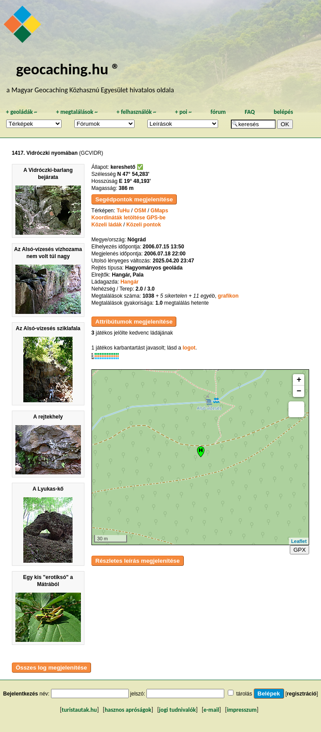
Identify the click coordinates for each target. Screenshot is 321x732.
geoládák (21, 112)
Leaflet (298, 541)
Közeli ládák (106, 225)
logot (188, 348)
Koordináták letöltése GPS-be (128, 218)
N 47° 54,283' (133, 174)
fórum (218, 112)
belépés (283, 112)
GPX (299, 549)
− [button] (298, 391)
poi (183, 112)
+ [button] (298, 380)
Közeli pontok (143, 225)
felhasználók (136, 112)
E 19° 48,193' (135, 181)
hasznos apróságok (128, 710)
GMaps (159, 211)
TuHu (123, 211)
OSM (140, 211)
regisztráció (301, 694)
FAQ (249, 112)
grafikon (228, 296)
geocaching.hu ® (68, 68)
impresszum (242, 710)
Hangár (129, 282)
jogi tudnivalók (177, 710)
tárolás (244, 694)
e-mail (211, 710)
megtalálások (76, 112)
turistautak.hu (79, 710)
